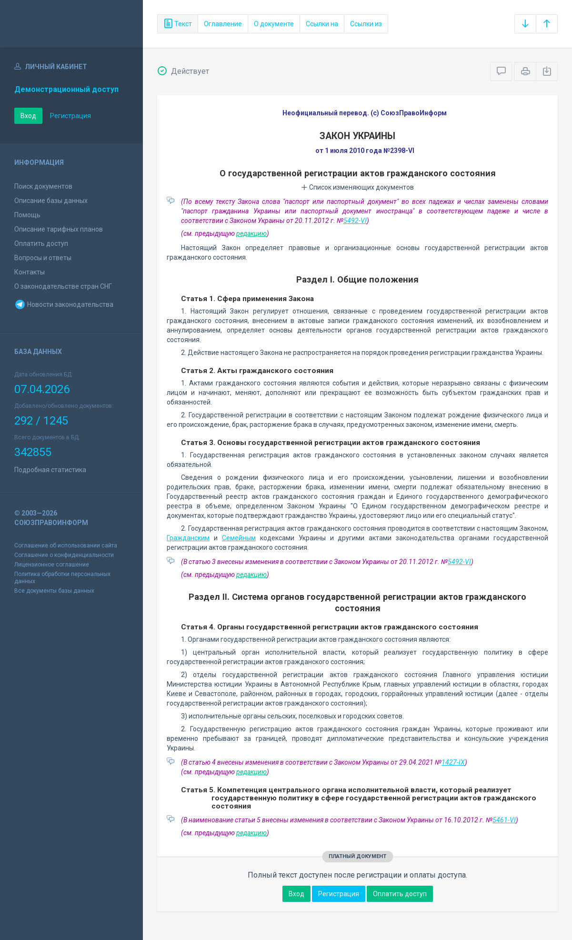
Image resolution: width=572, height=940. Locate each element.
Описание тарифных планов (58, 229)
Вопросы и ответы (42, 258)
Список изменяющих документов (357, 187)
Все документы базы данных (54, 590)
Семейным (239, 538)
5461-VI (504, 820)
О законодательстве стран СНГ (63, 286)
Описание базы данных (51, 200)
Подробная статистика (50, 470)
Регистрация (70, 116)
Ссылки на (322, 24)
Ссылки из (366, 24)
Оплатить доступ (41, 243)
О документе (274, 24)
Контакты (29, 272)
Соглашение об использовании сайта (65, 545)
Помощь (27, 215)
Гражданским (188, 538)
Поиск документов (43, 186)
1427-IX (453, 762)
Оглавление (223, 24)
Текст (177, 24)
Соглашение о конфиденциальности (64, 555)
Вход (28, 116)
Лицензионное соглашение (51, 564)
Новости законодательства (63, 304)
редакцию (251, 233)
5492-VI (355, 220)
